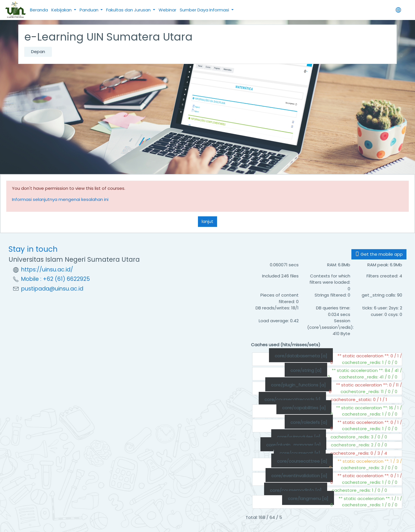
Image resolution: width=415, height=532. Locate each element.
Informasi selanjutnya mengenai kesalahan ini (60, 199)
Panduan (90, 10)
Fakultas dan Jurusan (129, 10)
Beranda (39, 10)
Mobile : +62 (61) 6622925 (55, 279)
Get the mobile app (379, 254)
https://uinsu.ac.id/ (47, 269)
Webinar (167, 10)
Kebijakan (62, 10)
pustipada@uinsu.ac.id (52, 289)
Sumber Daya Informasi (205, 10)
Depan (38, 52)
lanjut (207, 221)
